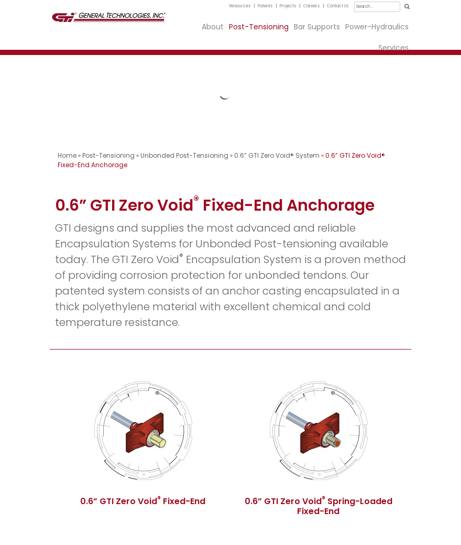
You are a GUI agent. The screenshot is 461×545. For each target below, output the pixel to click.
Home (67, 155)
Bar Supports (317, 26)
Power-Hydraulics (377, 26)
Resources (239, 6)
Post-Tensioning (259, 26)
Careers (311, 6)
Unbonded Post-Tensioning (184, 155)
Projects (288, 6)
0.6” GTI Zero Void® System (277, 155)
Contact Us (337, 6)
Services (393, 47)
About (213, 26)
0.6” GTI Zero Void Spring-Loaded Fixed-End (318, 506)
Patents (265, 6)
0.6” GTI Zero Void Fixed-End (142, 501)
